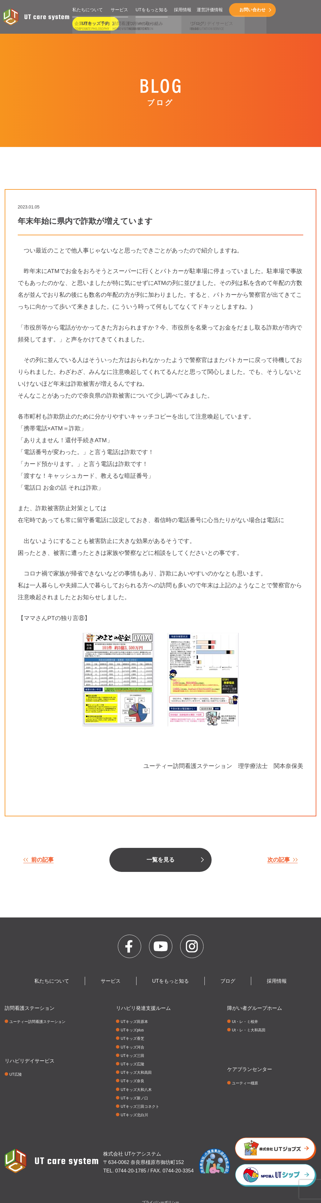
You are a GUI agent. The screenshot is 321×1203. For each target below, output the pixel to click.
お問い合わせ (252, 9)
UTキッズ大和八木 (136, 1090)
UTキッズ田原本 (134, 1022)
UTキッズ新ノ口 (134, 1098)
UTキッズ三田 (132, 1056)
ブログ (227, 981)
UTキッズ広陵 (132, 1064)
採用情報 (182, 9)
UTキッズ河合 (132, 1047)
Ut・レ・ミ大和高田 (249, 1030)
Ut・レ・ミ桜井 (245, 1022)
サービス (119, 9)
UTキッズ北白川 (134, 1115)
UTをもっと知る (152, 9)
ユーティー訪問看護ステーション (37, 1022)
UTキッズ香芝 (132, 1038)
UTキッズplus (132, 1030)
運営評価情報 (210, 9)
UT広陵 (15, 1074)
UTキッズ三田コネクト (140, 1106)
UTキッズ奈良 (132, 1081)
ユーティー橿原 (245, 1083)
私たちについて (87, 9)
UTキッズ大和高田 (136, 1072)
